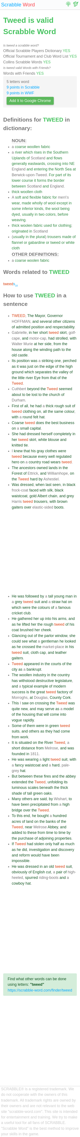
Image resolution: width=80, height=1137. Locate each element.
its (69, 175)
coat (15, 630)
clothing (64, 225)
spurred (31, 877)
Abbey (53, 827)
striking (48, 361)
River (48, 742)
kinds (39, 208)
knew (18, 451)
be (28, 395)
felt (35, 417)
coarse (20, 147)
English (39, 872)
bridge (17, 810)
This (15, 703)
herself (46, 434)
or (25, 242)
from (57, 344)
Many (16, 799)
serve (49, 709)
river (18, 152)
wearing (32, 759)
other (57, 321)
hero (15, 462)
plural (40, 237)
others (34, 731)
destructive (45, 681)
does (40, 423)
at (74, 169)
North (59, 169)
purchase (25, 838)
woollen (33, 147)
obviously (19, 872)
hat (41, 417)
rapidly (28, 720)
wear (16, 203)
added (17, 832)
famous (64, 607)
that (53, 378)
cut (48, 872)
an (46, 866)
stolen (39, 844)
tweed (55, 242)
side (48, 344)
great (40, 692)
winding (45, 349)
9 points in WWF (20, 93)
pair (59, 872)
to (63, 349)
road (45, 462)
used (48, 225)
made (26, 203)
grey (70, 496)
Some (17, 726)
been (25, 804)
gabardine (36, 242)
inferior (27, 208)
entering (41, 169)
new (24, 709)
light (46, 759)
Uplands (19, 158)
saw (25, 703)
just (30, 366)
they (48, 731)
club (27, 613)
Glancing (19, 636)
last (48, 485)
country (35, 462)
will (46, 714)
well (51, 456)
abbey (70, 776)
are (36, 799)
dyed (16, 214)
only (48, 844)
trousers (54, 237)
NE (71, 163)
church (54, 395)
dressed (33, 434)
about (16, 395)
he (32, 406)
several (46, 321)
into (65, 163)
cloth (38, 192)
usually (28, 214)
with (73, 338)
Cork (67, 697)
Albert (42, 496)
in (44, 152)
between (19, 186)
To (14, 816)
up (42, 618)
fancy (19, 765)
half (56, 844)
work (24, 737)
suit (68, 406)
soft (18, 197)
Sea (68, 169)
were (62, 451)
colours (44, 607)
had (51, 338)
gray (40, 451)
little (21, 378)
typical (27, 686)
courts (56, 664)
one (58, 361)
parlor (49, 636)
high (69, 366)
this (19, 816)
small (24, 428)
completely (62, 434)
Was (15, 485)
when (40, 485)
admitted (23, 327)
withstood (27, 681)
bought (43, 816)
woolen (26, 225)
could (16, 641)
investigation (39, 850)
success (18, 692)
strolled (61, 338)
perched (70, 361)
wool (51, 203)
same (58, 411)
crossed (28, 647)
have (16, 804)
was (34, 361)
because (30, 456)
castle (23, 355)
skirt (63, 332)
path (57, 349)
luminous (19, 787)
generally (19, 163)
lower (16, 180)
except (62, 203)
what (33, 641)
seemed (65, 389)
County (56, 697)
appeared (32, 664)
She (15, 434)
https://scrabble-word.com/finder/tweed (40, 990)
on (36, 366)
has (15, 681)
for (54, 197)
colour (69, 411)
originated (20, 231)
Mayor (40, 316)
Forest (17, 473)
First (15, 406)
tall (50, 596)
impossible (20, 861)
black (71, 485)
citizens (69, 321)
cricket (17, 613)
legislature (63, 681)
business (67, 423)
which (28, 152)
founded (18, 754)
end (27, 816)
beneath (46, 787)
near (28, 827)
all (26, 406)
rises (38, 152)
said (43, 799)
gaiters (17, 507)
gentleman (49, 641)
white (70, 242)
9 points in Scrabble (23, 87)
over (27, 507)
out (30, 636)
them (31, 726)
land (29, 821)
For (51, 175)
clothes (51, 451)
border (59, 180)
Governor (55, 316)
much (69, 844)
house (17, 349)
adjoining (46, 838)
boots (59, 507)
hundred (60, 816)
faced (33, 490)
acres (16, 821)
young (59, 596)
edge (50, 366)
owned (42, 468)
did (24, 850)
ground (17, 372)
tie (26, 445)
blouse (53, 440)
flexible (35, 197)
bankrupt (33, 669)
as (14, 366)
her (35, 332)
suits (15, 731)
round (27, 417)
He (14, 596)
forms (41, 180)
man (69, 596)
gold (32, 496)
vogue (17, 720)
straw (56, 602)
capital (35, 428)
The (30, 316)
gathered (24, 618)
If (13, 844)
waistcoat (19, 496)
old (14, 355)
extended (19, 782)
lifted (26, 624)
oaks (48, 793)
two (41, 214)
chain (52, 496)
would (36, 855)
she (72, 636)
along (27, 349)
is (27, 692)
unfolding (55, 782)
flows (58, 158)
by (41, 479)
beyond (33, 389)
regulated (63, 456)
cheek (46, 630)
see (25, 641)
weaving (19, 220)
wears (56, 462)
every (42, 456)
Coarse (18, 423)
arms (62, 618)
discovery (66, 850)
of (28, 158)
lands (53, 468)
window (61, 636)
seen (56, 485)
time (49, 832)
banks (51, 821)
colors (50, 214)
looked (70, 641)
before (63, 214)
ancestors (27, 468)
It (13, 742)
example (41, 686)
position (37, 327)
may (40, 709)
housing (28, 714)
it (35, 180)
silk (49, 490)
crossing (54, 163)
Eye (37, 378)
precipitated (40, 804)
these (38, 776)
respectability (63, 327)
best (54, 423)
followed (32, 596)
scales (33, 787)
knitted (17, 445)
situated (25, 742)
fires (47, 776)
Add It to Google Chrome (30, 101)
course (27, 180)
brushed (26, 630)
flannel (17, 242)
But (14, 776)
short (43, 332)
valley (63, 372)
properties (63, 838)
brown (62, 501)
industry (39, 675)
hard (34, 479)
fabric (45, 147)
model (69, 709)
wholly (37, 203)
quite (16, 709)
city (14, 669)
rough (59, 406)
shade (17, 793)
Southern (60, 152)
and (49, 158)
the (49, 152)
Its (14, 361)
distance (28, 748)
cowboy (18, 883)
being (65, 208)
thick (15, 192)
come (54, 714)
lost (34, 395)
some (16, 208)
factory (62, 692)
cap (43, 652)
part (58, 175)
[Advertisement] (40, 551)
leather (61, 652)
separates (43, 372)
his (33, 451)
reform (24, 855)
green (54, 726)
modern (59, 686)
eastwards (36, 163)
